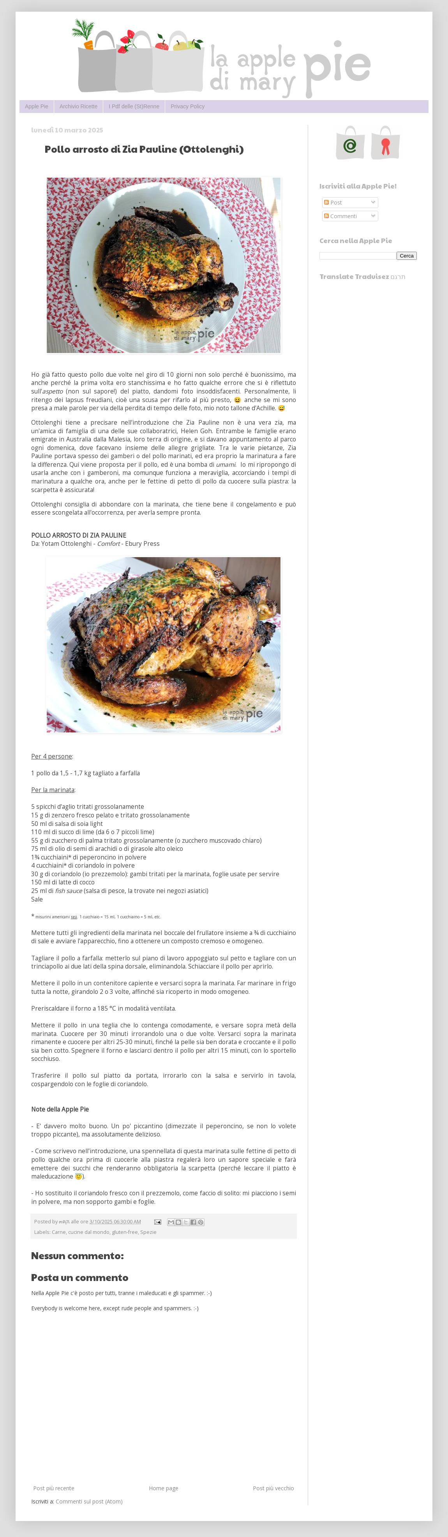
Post (333, 202)
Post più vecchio (273, 1488)
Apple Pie (36, 106)
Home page (163, 1488)
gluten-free (125, 1232)
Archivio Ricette (78, 106)
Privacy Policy (188, 106)
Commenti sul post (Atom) (89, 1501)
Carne (59, 1232)
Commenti (340, 216)
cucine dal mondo (88, 1232)
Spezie (148, 1232)
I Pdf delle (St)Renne (134, 106)
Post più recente (53, 1488)
